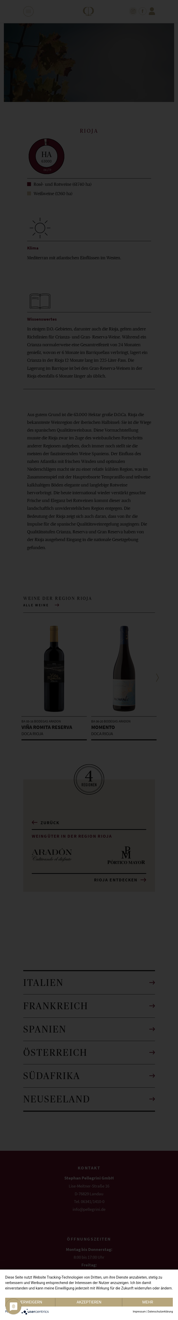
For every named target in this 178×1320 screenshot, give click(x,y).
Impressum (139, 1311)
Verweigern (30, 1302)
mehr (147, 1302)
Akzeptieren (88, 1302)
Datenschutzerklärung (160, 1311)
